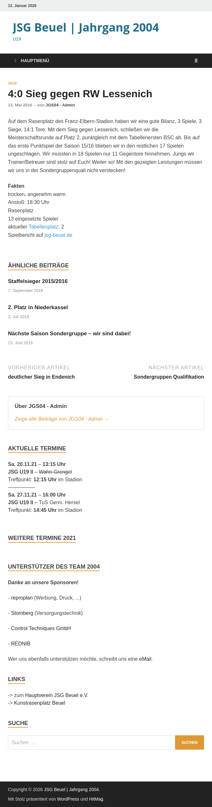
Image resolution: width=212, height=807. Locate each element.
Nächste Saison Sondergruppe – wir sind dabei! (69, 334)
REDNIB (20, 643)
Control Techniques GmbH (41, 628)
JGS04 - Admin (60, 105)
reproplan (22, 597)
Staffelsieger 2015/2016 (38, 281)
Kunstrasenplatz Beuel (39, 703)
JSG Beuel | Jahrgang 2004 (86, 27)
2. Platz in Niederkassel (38, 307)
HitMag (96, 799)
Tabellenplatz (43, 226)
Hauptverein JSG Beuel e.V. (57, 695)
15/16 (12, 83)
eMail (145, 659)
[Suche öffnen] (196, 61)
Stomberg (22, 613)
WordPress (68, 799)
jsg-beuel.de (58, 235)
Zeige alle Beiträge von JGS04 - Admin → (62, 419)
